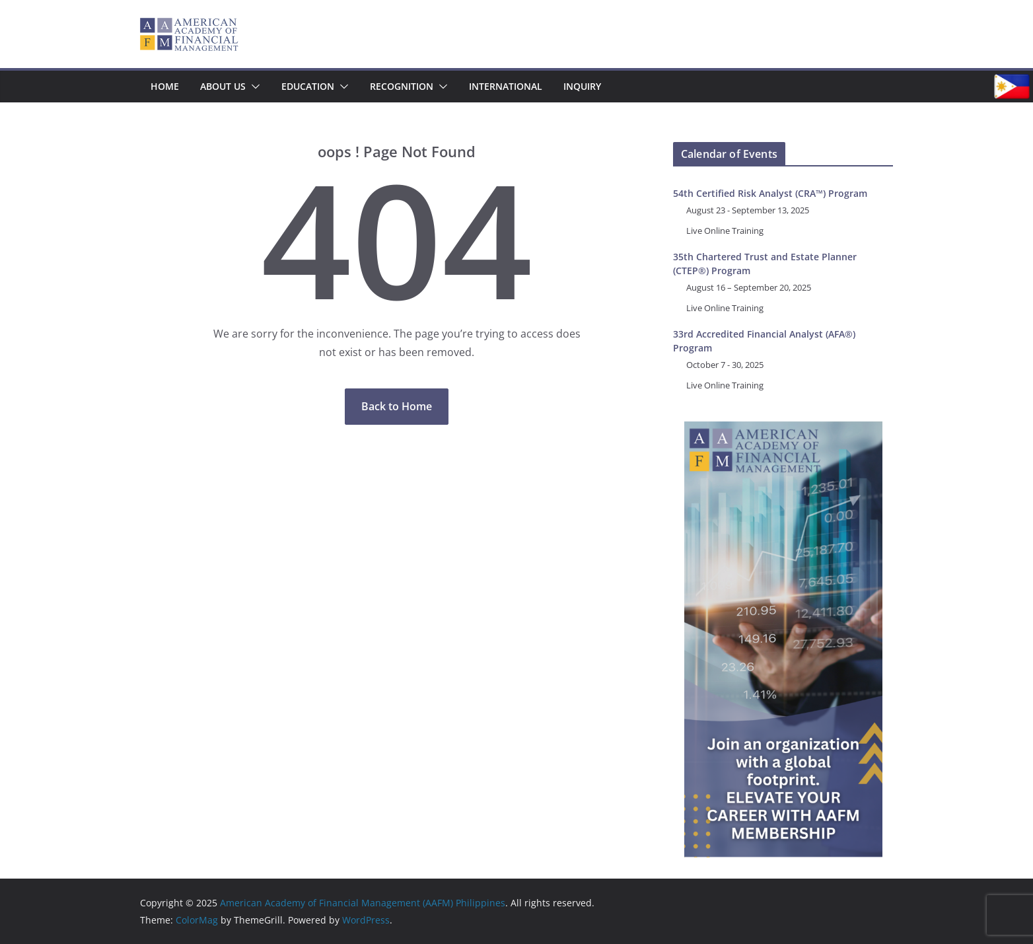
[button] (253, 86)
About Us (223, 86)
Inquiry (582, 86)
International (505, 86)
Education (307, 86)
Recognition (401, 86)
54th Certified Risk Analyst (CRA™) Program (770, 193)
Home (165, 86)
